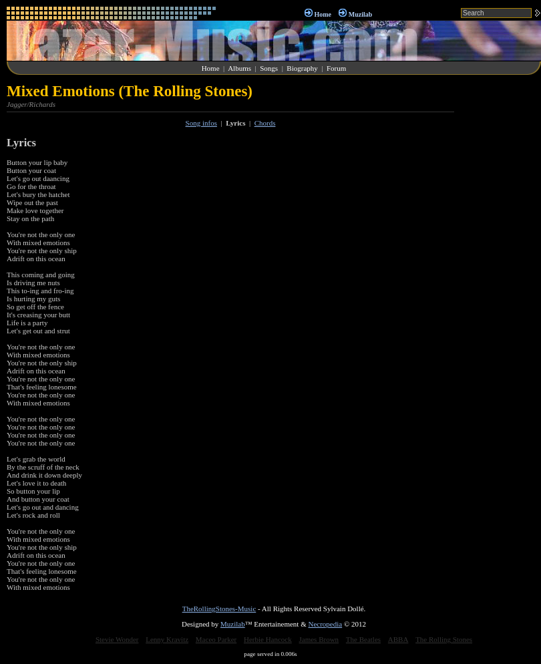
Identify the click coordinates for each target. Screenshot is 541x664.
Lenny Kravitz (167, 639)
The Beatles (363, 639)
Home (322, 14)
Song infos (201, 123)
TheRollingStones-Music (219, 609)
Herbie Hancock (268, 639)
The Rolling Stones (443, 639)
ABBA (398, 639)
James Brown (319, 639)
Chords (265, 123)
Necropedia (325, 624)
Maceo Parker (216, 639)
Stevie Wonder (117, 639)
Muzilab (361, 14)
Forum (336, 68)
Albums (239, 68)
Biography (302, 68)
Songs (269, 68)
